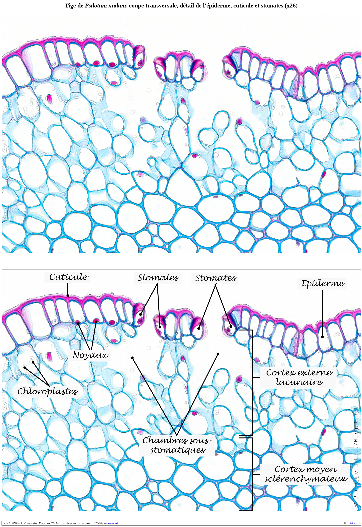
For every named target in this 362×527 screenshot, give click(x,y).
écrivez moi (113, 523)
